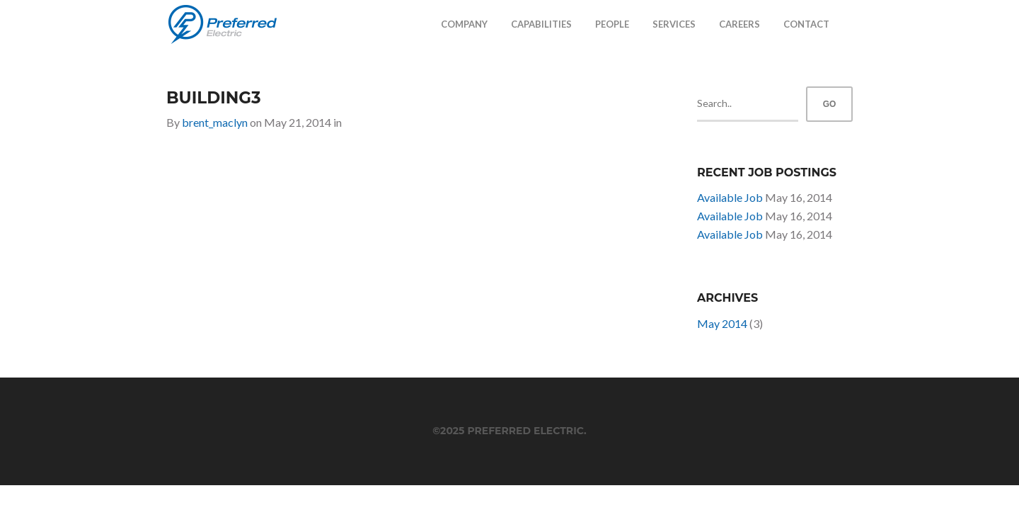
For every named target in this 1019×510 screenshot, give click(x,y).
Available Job (730, 197)
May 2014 (722, 323)
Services (674, 24)
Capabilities (541, 24)
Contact (806, 24)
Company (464, 24)
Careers (739, 24)
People (612, 24)
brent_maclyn (215, 122)
